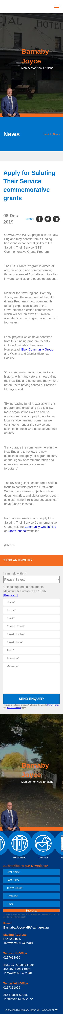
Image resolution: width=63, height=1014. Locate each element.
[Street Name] (31, 642)
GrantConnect (17, 531)
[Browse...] (10, 595)
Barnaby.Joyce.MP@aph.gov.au (26, 927)
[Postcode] (31, 658)
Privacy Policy (53, 705)
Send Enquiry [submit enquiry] (31, 699)
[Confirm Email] (31, 626)
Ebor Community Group (37, 349)
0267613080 (11, 957)
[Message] (31, 678)
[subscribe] (31, 910)
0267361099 (11, 987)
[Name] (31, 602)
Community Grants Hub (40, 526)
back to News (52, 134)
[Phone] (31, 610)
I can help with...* (14, 573)
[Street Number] (31, 634)
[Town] (31, 650)
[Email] (31, 618)
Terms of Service (14, 708)
